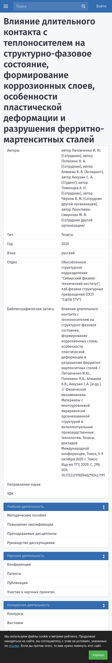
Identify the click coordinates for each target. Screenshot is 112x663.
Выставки (15, 623)
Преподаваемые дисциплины (32, 534)
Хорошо (98, 655)
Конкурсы (15, 614)
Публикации (17, 583)
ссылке (14, 646)
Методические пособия (26, 515)
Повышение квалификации (30, 524)
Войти (101, 6)
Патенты (14, 574)
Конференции (19, 564)
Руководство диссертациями (31, 543)
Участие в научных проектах (31, 592)
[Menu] (6, 6)
